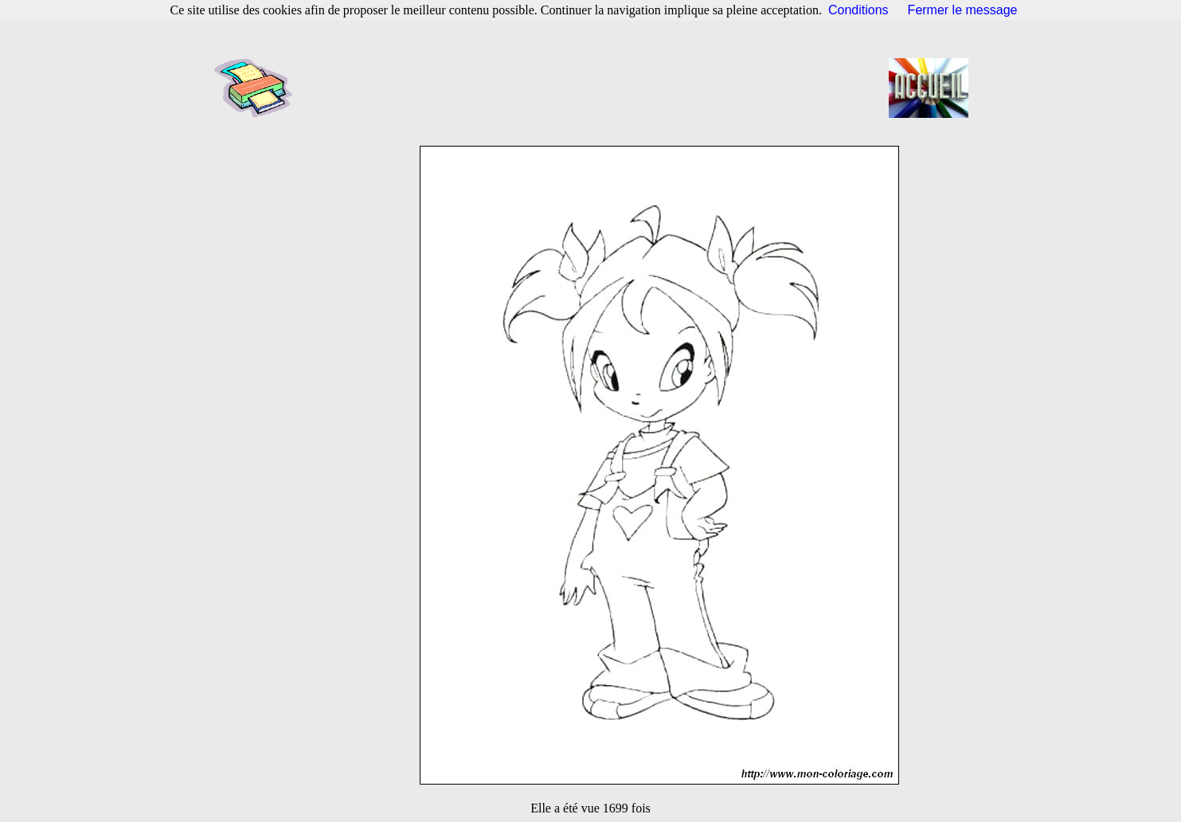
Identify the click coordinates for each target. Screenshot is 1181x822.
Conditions (858, 10)
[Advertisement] (596, 87)
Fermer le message (963, 10)
